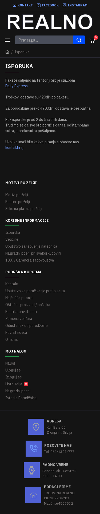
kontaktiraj (14, 147)
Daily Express (16, 86)
